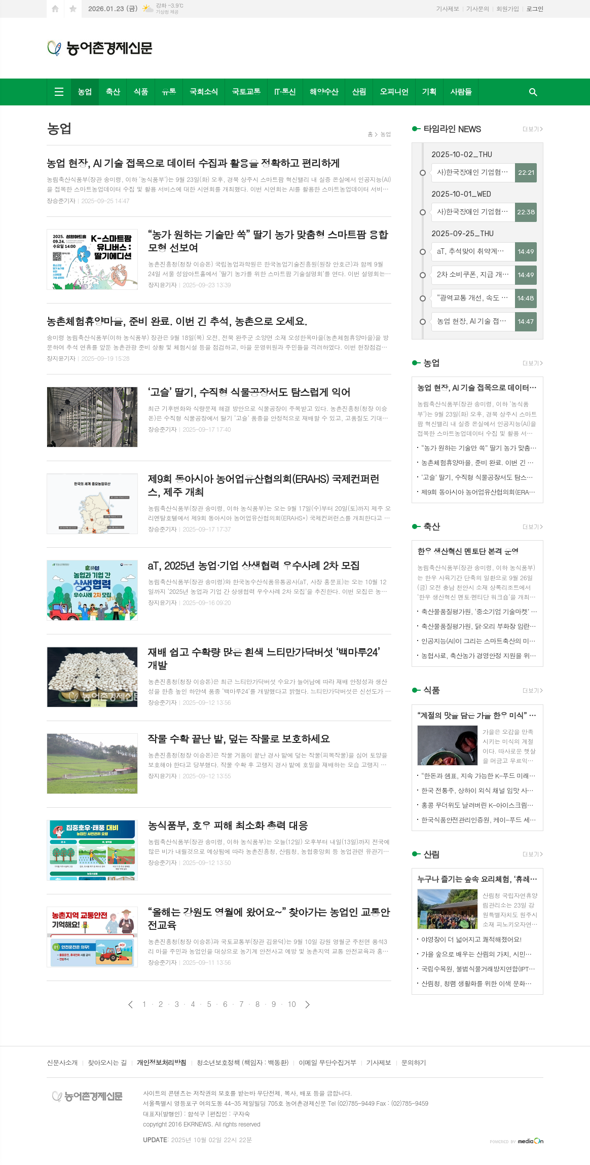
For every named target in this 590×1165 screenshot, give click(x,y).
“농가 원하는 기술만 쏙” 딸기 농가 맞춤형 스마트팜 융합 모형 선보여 (479, 448)
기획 (429, 91)
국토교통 (246, 91)
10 (292, 1004)
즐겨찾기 (73, 9)
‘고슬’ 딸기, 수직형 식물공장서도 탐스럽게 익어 (479, 477)
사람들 (460, 91)
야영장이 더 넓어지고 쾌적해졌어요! (471, 939)
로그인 (534, 8)
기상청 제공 (167, 12)
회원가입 (507, 8)
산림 (359, 91)
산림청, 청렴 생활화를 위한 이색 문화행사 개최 (479, 983)
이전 (130, 1004)
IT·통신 (285, 91)
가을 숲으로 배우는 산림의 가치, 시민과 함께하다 (479, 954)
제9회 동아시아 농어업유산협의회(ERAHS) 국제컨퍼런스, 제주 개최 (479, 492)
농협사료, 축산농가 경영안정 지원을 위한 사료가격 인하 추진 (479, 655)
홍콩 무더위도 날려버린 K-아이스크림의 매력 (479, 805)
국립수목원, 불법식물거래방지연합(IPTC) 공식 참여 (479, 968)
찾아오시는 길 (107, 1063)
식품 (140, 91)
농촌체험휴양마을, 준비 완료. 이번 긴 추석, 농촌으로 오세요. (479, 462)
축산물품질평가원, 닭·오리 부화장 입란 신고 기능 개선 (479, 626)
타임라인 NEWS (452, 129)
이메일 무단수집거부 (327, 1063)
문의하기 (413, 1063)
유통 (169, 91)
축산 (112, 91)
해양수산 (324, 91)
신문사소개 (62, 1063)
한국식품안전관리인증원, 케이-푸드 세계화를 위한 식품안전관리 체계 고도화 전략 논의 (479, 819)
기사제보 (447, 8)
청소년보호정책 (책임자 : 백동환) (242, 1063)
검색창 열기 (533, 92)
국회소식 (204, 91)
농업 (85, 91)
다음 (307, 1004)
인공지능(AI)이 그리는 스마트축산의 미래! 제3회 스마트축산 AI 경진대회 (479, 641)
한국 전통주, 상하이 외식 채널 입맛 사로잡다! (479, 790)
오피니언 (394, 91)
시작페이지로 (55, 9)
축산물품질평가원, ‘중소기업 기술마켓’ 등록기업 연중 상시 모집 (479, 611)
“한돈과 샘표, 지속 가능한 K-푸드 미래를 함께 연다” (479, 775)
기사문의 (477, 8)
